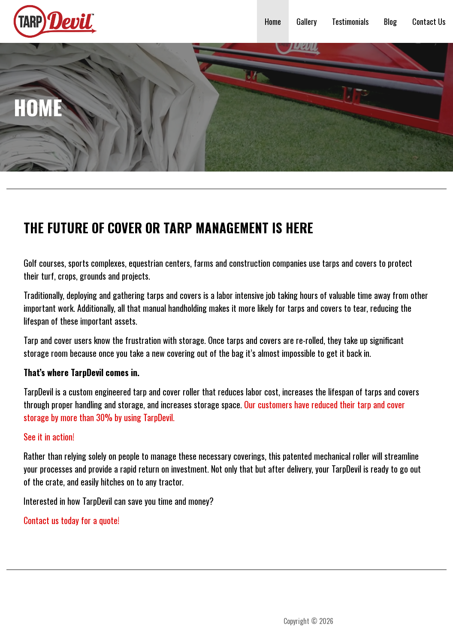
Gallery (306, 21)
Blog (390, 21)
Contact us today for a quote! (71, 520)
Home (273, 21)
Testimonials (350, 21)
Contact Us (428, 21)
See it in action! (49, 436)
